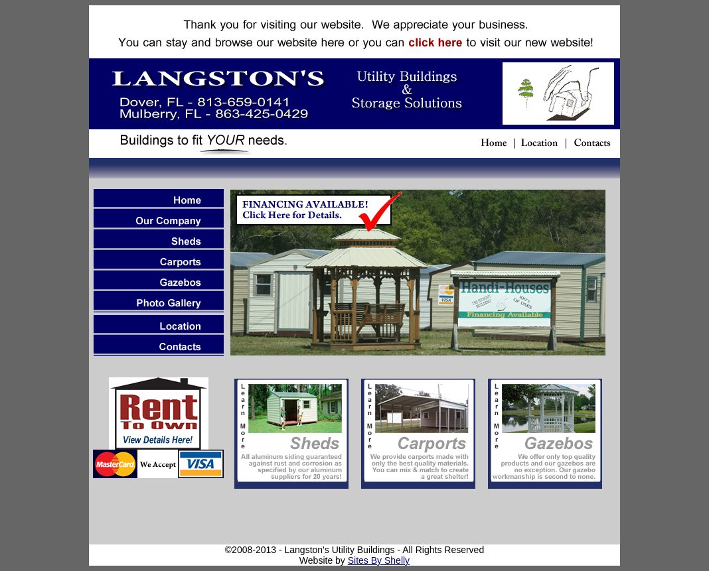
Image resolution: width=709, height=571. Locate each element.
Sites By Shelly (379, 560)
